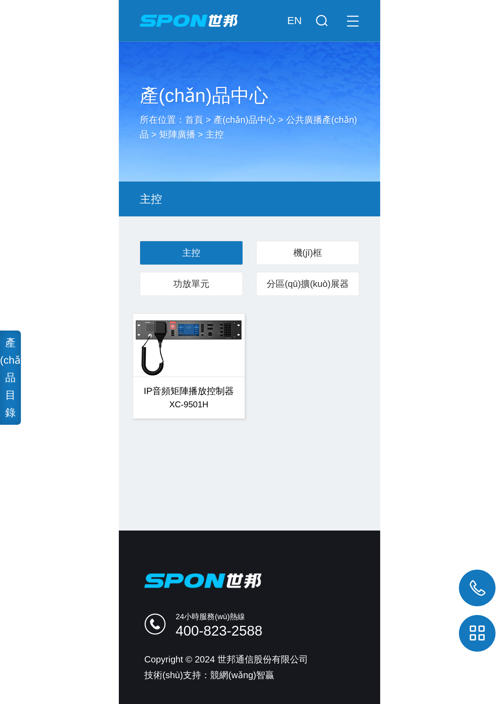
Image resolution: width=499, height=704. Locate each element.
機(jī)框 (307, 252)
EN (294, 20)
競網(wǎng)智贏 (242, 675)
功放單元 (191, 284)
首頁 (194, 119)
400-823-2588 (219, 630)
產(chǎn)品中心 (245, 119)
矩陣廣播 (177, 134)
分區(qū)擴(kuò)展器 (307, 284)
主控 (215, 134)
